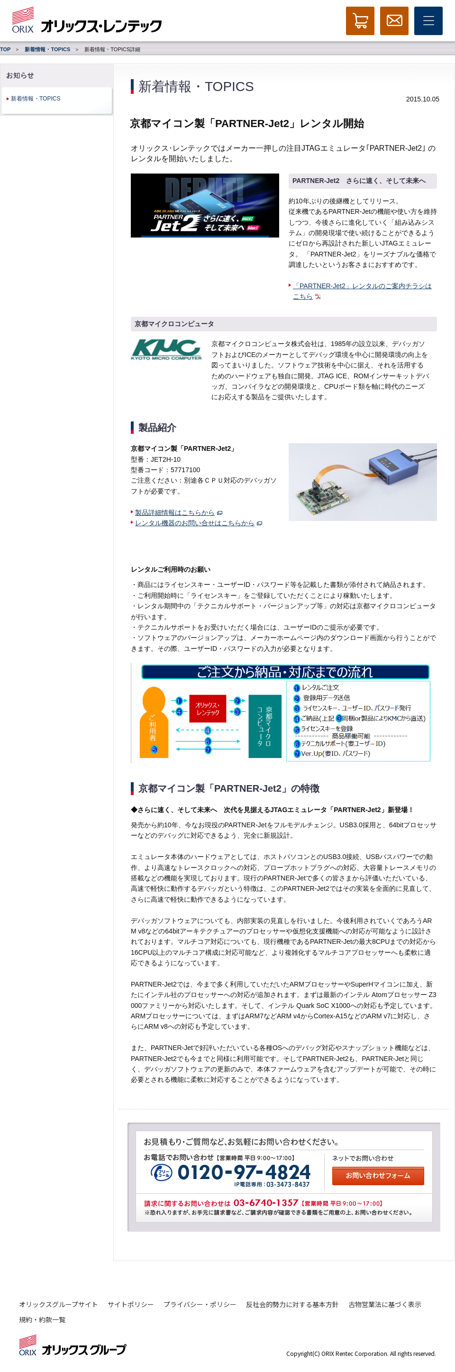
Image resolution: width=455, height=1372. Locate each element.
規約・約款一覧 (42, 1319)
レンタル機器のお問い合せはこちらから (198, 523)
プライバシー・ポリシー (200, 1304)
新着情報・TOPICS (47, 49)
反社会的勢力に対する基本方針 (292, 1304)
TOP (5, 49)
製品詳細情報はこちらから (178, 512)
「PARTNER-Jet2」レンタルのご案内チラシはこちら (362, 291)
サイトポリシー (131, 1304)
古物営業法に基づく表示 (384, 1304)
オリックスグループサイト (58, 1304)
